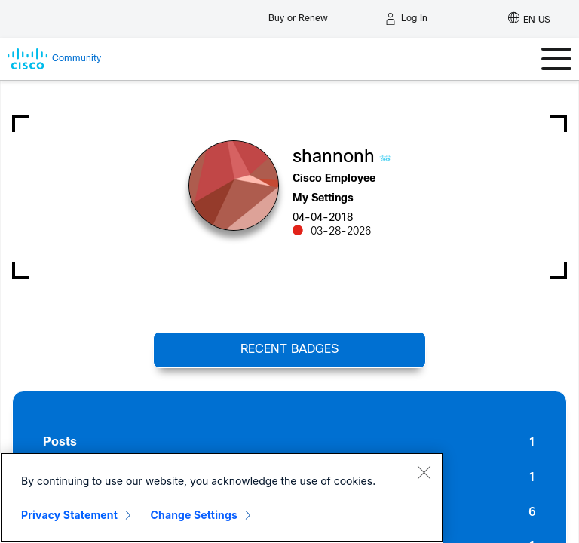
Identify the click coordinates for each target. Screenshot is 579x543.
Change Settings (194, 514)
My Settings (323, 199)
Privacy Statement (69, 514)
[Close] (423, 472)
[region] (221, 497)
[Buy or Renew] (298, 14)
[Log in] (406, 19)
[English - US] (529, 19)
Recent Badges (289, 349)
